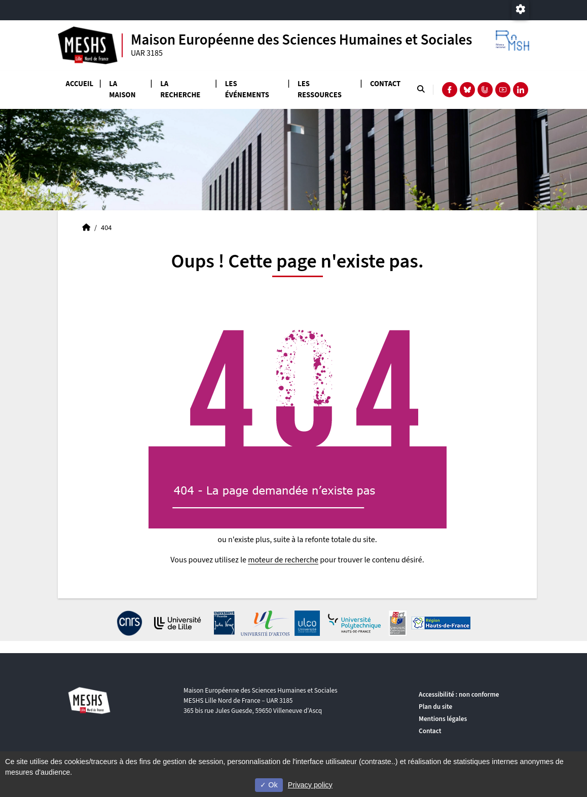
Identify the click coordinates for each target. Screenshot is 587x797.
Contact (385, 84)
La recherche (180, 89)
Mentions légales (443, 719)
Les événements (247, 89)
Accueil (80, 84)
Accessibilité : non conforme (459, 694)
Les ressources (320, 89)
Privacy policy (310, 785)
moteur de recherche (283, 559)
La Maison (122, 89)
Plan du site (435, 706)
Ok (268, 785)
